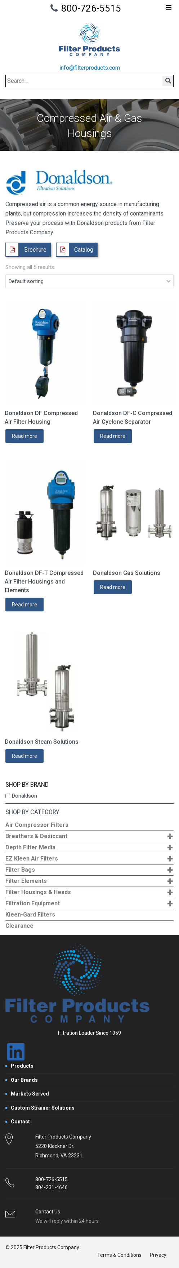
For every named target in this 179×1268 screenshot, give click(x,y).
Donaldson (24, 796)
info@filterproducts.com (89, 67)
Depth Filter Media (89, 847)
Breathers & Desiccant (89, 836)
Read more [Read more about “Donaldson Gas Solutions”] (112, 587)
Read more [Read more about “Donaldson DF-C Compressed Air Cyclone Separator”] (112, 436)
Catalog (83, 249)
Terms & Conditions (119, 1255)
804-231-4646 (51, 1187)
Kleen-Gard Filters (30, 914)
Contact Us (47, 1211)
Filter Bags (89, 870)
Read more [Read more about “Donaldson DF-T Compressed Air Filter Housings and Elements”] (24, 604)
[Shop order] (89, 281)
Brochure (35, 249)
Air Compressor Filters (36, 824)
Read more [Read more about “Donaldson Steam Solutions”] (24, 756)
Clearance (19, 925)
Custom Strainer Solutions (43, 1108)
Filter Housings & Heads (89, 892)
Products (22, 1066)
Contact (20, 1121)
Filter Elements (89, 881)
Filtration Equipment (89, 903)
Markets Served (30, 1094)
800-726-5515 (91, 8)
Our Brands (24, 1080)
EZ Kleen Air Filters (89, 858)
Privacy (158, 1255)
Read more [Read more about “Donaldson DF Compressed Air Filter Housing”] (24, 436)
